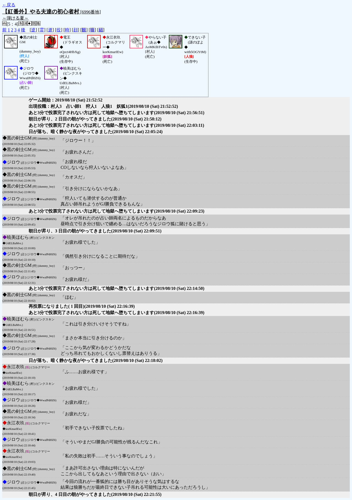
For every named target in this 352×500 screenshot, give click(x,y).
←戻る (8, 4)
